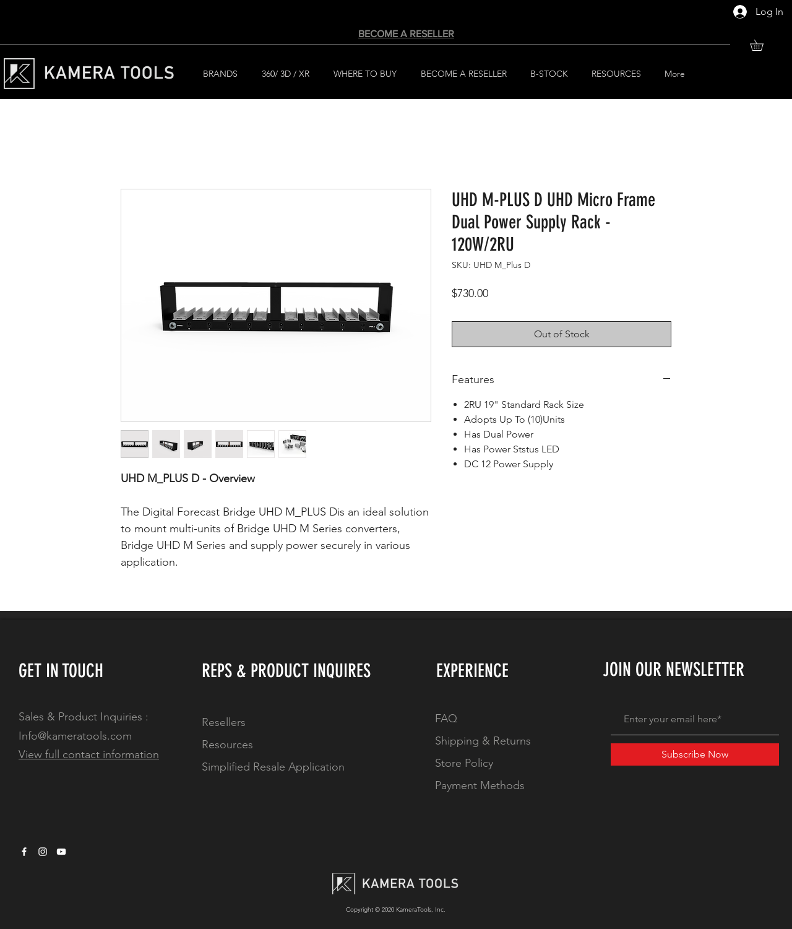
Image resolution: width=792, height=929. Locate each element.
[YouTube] (61, 851)
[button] (762, 45)
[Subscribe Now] (695, 754)
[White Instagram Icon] (42, 851)
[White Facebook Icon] (24, 851)
